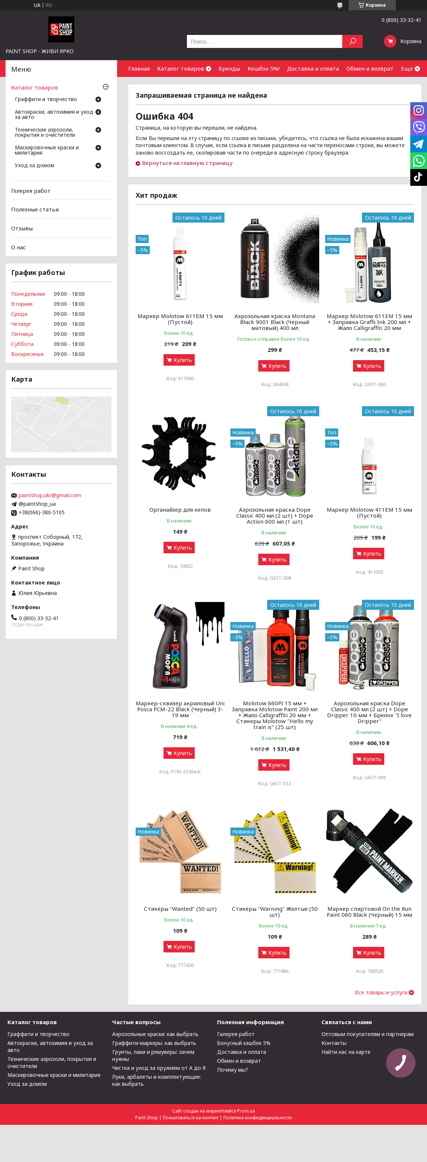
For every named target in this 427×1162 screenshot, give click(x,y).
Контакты (333, 1042)
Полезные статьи (35, 209)
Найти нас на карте (346, 1051)
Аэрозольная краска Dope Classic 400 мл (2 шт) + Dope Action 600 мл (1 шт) (274, 515)
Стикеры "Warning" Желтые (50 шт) (275, 911)
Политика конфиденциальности (257, 1117)
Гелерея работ (31, 190)
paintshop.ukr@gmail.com (50, 495)
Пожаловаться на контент (191, 1117)
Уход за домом (34, 166)
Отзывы (22, 228)
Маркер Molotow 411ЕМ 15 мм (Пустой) (369, 512)
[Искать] (352, 41)
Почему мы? (232, 1069)
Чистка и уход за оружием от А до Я (159, 1067)
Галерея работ (236, 1034)
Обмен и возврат (370, 68)
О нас (18, 246)
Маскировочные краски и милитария (47, 150)
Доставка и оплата (313, 68)
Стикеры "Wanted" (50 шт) (180, 909)
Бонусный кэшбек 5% (244, 1042)
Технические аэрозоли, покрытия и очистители (45, 132)
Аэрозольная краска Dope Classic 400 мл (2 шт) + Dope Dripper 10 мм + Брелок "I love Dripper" (369, 712)
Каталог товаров (180, 68)
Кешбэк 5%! (263, 68)
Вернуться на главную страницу (187, 162)
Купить (183, 359)
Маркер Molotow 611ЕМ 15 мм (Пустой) (180, 319)
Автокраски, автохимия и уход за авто (54, 114)
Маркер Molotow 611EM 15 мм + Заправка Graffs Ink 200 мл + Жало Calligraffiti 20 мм (369, 322)
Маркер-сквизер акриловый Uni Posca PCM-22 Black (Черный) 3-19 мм (180, 709)
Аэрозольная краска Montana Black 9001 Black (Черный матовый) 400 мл (274, 322)
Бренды (229, 68)
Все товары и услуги (381, 992)
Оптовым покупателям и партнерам (367, 1034)
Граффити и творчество (46, 100)
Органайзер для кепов (180, 509)
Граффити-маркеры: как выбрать (154, 1042)
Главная (139, 68)
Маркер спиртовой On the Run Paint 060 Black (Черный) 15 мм (369, 911)
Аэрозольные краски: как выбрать (155, 1034)
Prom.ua (246, 1111)
